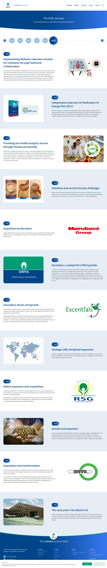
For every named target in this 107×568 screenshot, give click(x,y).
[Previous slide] (4, 40)
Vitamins (39, 555)
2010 (20, 40)
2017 (36, 40)
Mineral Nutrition (63, 194)
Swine (56, 552)
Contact (97, 5)
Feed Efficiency (41, 552)
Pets (56, 557)
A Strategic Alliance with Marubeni (96, 554)
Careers (91, 5)
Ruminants (57, 555)
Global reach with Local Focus (95, 555)
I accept (87, 564)
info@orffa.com (9, 559)
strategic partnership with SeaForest (26, 74)
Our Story (83, 5)
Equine (56, 559)
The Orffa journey (92, 552)
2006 (12, 40)
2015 (28, 40)
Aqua (56, 554)
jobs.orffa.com (92, 558)
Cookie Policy (13, 565)
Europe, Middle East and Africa (78, 552)
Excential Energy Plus (57, 110)
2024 (45, 40)
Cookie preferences (99, 564)
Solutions (69, 5)
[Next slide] (102, 40)
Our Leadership (92, 551)
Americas (74, 551)
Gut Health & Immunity (91, 192)
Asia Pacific (74, 554)
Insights (76, 5)
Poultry (56, 551)
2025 (53, 40)
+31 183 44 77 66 (9, 556)
